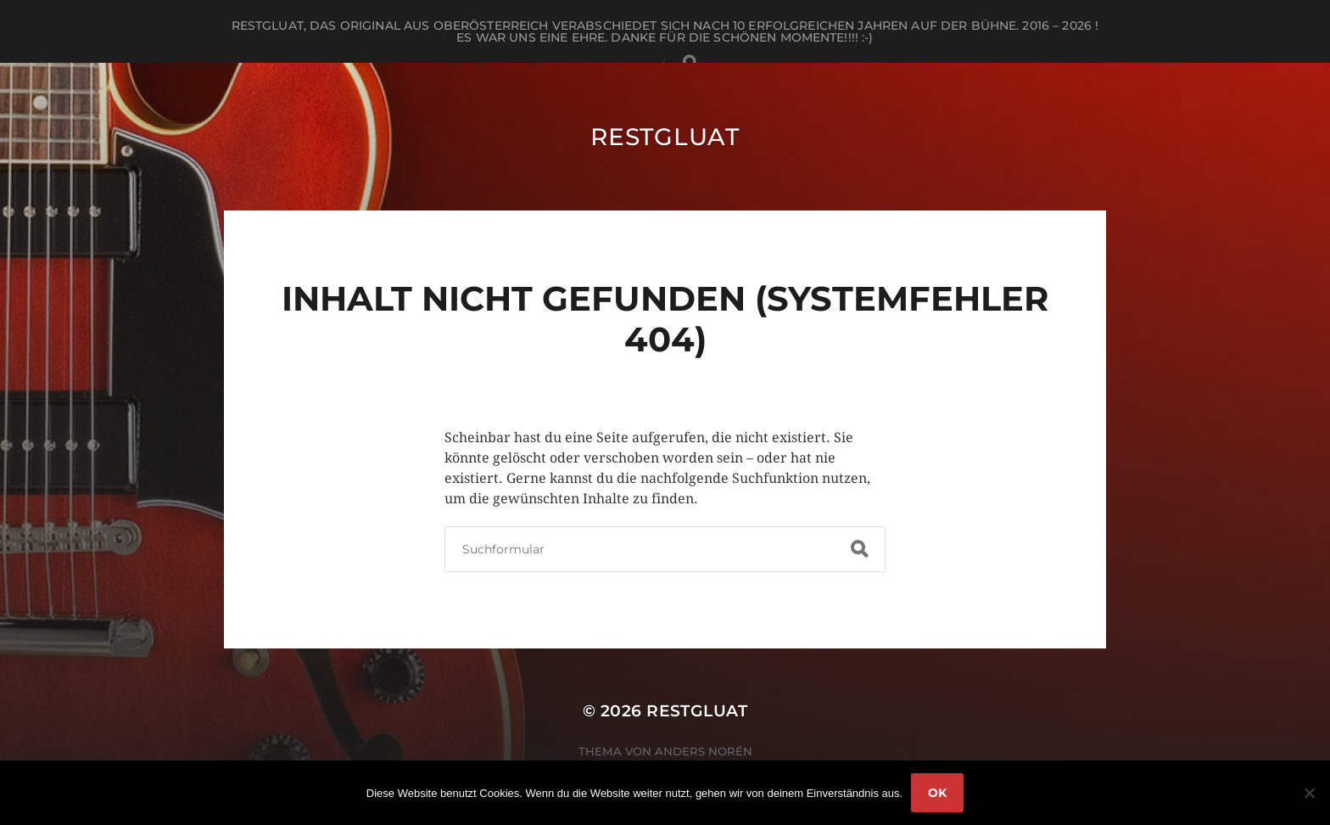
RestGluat (664, 136)
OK (937, 792)
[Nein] (1308, 792)
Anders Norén (703, 751)
